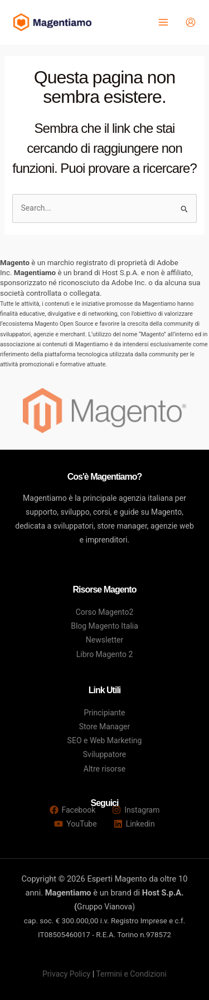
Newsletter (104, 639)
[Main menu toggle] (163, 22)
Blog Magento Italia (104, 625)
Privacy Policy (66, 973)
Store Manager (104, 726)
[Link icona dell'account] (191, 22)
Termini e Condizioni (131, 973)
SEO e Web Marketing (104, 740)
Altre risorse (104, 768)
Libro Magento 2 (104, 654)
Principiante (104, 712)
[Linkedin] (134, 823)
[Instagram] (135, 809)
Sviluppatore (104, 754)
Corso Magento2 (105, 612)
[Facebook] (73, 809)
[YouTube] (75, 823)
